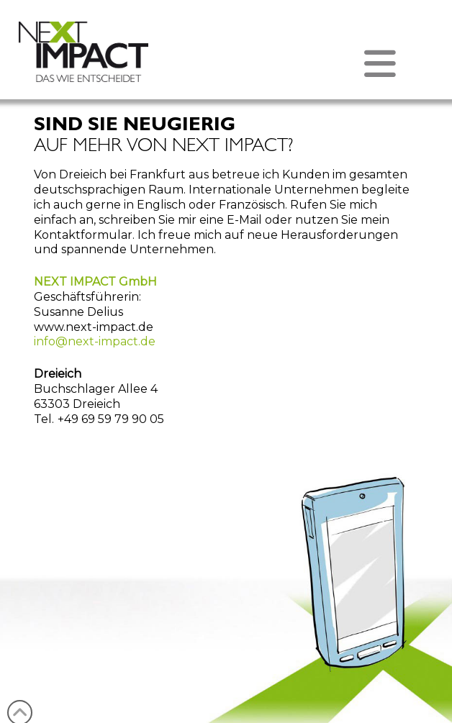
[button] (226, 64)
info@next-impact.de (94, 341)
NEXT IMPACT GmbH (95, 281)
